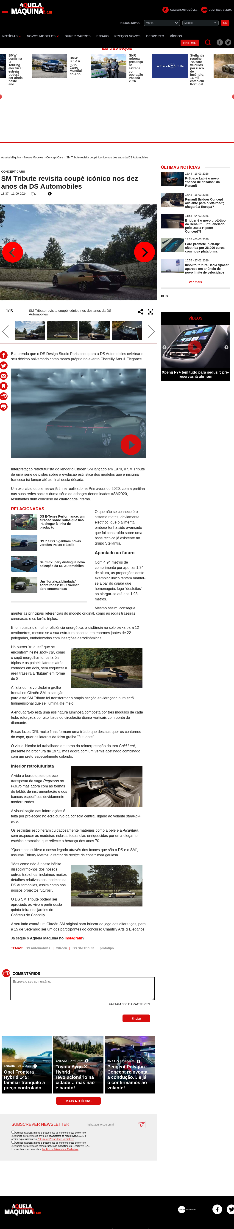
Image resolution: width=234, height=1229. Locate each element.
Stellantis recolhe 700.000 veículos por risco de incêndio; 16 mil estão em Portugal (197, 70)
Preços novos (127, 36)
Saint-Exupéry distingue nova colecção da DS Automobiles (62, 564)
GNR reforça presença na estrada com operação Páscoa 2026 (136, 68)
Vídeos (176, 36)
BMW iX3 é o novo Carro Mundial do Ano (76, 66)
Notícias (11, 36)
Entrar (189, 43)
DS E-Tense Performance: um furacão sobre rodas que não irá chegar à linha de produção (62, 522)
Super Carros (78, 36)
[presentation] (110, 1139)
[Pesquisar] (208, 42)
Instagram (73, 938)
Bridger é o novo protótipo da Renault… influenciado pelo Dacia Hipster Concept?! (205, 226)
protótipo (107, 948)
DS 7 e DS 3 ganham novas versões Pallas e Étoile (60, 543)
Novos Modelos (43, 36)
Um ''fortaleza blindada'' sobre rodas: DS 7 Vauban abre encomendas (60, 585)
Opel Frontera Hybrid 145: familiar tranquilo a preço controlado (24, 1079)
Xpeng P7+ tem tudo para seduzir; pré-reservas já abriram (195, 374)
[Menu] (5, 11)
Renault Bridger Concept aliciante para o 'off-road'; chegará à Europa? (204, 203)
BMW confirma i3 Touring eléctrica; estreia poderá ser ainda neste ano (15, 70)
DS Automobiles (38, 948)
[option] (57, 66)
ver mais (195, 282)
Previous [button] (12, 252)
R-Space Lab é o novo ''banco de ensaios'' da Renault (202, 181)
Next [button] (144, 252)
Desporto (155, 36)
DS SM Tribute (83, 948)
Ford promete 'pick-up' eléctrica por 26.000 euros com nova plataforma (205, 247)
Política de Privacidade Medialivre (55, 1139)
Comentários (26, 974)
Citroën (61, 948)
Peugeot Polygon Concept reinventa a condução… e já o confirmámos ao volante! (127, 1077)
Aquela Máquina (11, 157)
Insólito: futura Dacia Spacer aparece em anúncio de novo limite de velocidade (207, 268)
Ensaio (102, 36)
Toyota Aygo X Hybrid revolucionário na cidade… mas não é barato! (75, 1077)
